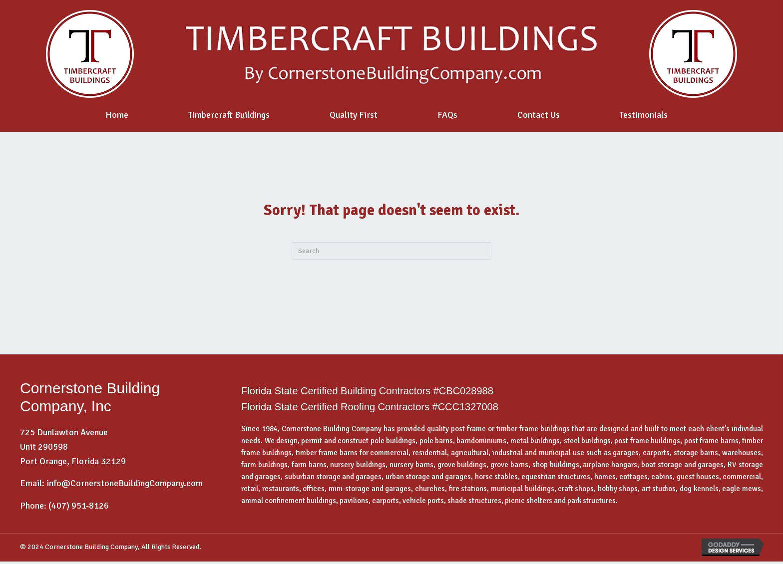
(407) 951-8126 (78, 505)
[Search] (391, 251)
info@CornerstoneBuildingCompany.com (124, 483)
